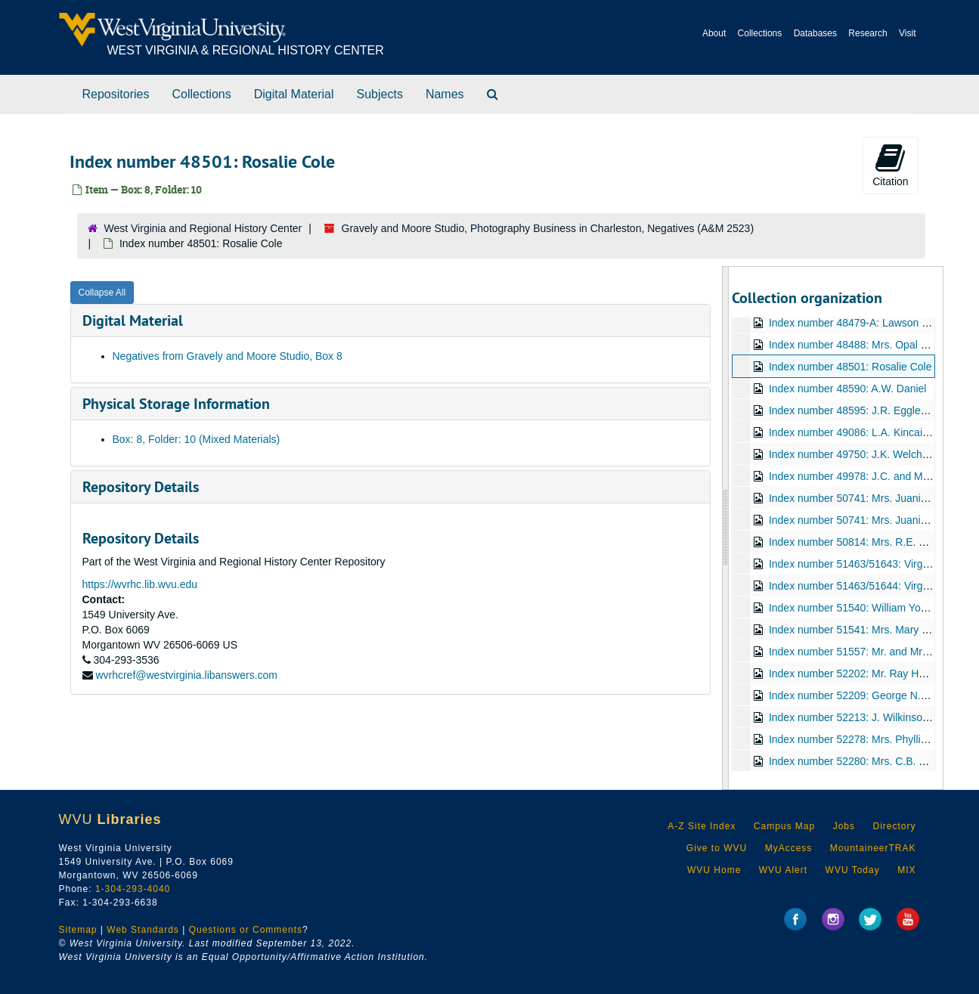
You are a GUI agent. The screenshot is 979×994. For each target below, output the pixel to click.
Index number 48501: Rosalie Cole (850, 367)
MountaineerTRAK (873, 848)
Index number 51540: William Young (853, 608)
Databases (815, 33)
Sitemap (78, 929)
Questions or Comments (245, 929)
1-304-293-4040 (132, 889)
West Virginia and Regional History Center (203, 228)
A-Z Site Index (702, 826)
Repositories (116, 94)
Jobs (844, 826)
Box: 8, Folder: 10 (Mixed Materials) (196, 439)
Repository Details (140, 487)
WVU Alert (783, 870)
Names (445, 94)
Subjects (380, 94)
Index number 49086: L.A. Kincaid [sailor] (865, 432)
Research (867, 33)
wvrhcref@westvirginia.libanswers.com (186, 675)
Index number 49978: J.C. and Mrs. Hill (861, 476)
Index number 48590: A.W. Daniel (848, 388)
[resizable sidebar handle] (726, 528)
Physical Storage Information (176, 403)
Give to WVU (716, 848)
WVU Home (714, 870)
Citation (890, 164)
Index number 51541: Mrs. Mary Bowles (862, 630)
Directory (893, 826)
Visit (907, 33)
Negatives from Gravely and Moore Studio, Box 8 (227, 356)
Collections (760, 33)
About (714, 33)
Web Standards (143, 929)
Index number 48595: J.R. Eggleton (852, 410)
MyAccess (789, 848)
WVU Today (853, 870)
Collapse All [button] (102, 292)
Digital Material (294, 94)
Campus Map (784, 826)
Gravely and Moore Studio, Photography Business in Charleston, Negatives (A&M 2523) (548, 228)
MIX (906, 870)
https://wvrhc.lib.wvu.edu (140, 584)
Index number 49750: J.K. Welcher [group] (868, 454)
